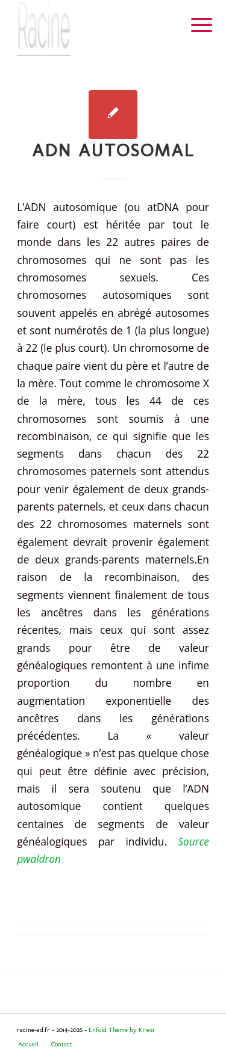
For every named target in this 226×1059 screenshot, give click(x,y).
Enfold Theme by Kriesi (121, 1030)
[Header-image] (94, 28)
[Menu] (192, 25)
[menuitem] (192, 25)
